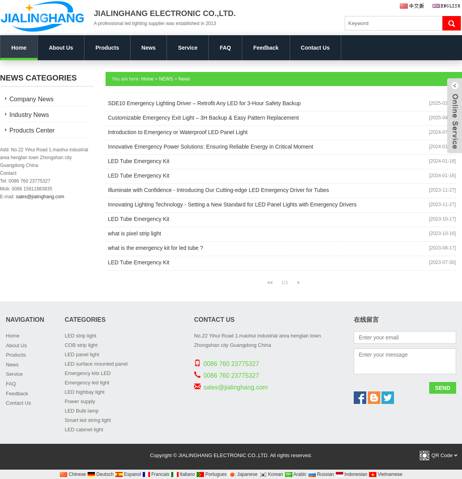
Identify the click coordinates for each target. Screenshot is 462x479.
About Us (61, 48)
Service (187, 48)
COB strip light (80, 345)
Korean (271, 474)
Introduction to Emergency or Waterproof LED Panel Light (177, 132)
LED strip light (80, 336)
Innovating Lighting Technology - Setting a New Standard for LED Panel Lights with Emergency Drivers (232, 204)
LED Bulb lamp (81, 411)
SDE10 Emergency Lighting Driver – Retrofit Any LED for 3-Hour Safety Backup (204, 103)
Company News (31, 99)
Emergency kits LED (87, 373)
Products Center (32, 130)
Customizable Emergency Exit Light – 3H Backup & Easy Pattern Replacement (203, 118)
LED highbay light (84, 392)
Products (107, 48)
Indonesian (351, 474)
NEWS (166, 79)
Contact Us (315, 48)
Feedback (266, 48)
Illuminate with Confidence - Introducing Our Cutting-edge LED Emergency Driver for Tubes (218, 190)
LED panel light (81, 354)
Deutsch (100, 474)
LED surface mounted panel (95, 364)
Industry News (29, 114)
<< (270, 282)
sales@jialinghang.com (40, 196)
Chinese (72, 474)
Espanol (128, 474)
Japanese (242, 474)
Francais (155, 474)
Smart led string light (87, 420)
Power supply (79, 401)
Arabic (296, 474)
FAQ (225, 48)
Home (19, 48)
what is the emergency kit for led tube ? (155, 248)
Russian (321, 474)
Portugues (211, 474)
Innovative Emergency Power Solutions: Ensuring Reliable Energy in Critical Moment (210, 147)
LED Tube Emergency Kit (138, 161)
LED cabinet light (83, 429)
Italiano (183, 474)
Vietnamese (386, 474)
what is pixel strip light (134, 233)
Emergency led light (86, 383)
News (148, 48)
